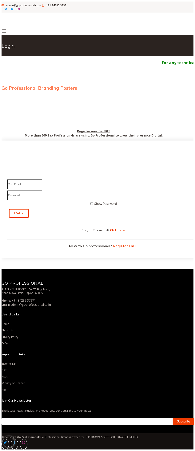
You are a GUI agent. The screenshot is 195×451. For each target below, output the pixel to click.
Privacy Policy (10, 337)
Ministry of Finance (13, 383)
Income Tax (9, 363)
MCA (4, 376)
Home (5, 324)
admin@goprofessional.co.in (30, 305)
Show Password (105, 204)
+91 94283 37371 (24, 300)
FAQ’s (5, 343)
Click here (117, 230)
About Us (7, 330)
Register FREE (125, 246)
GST (4, 370)
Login (19, 213)
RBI (4, 389)
